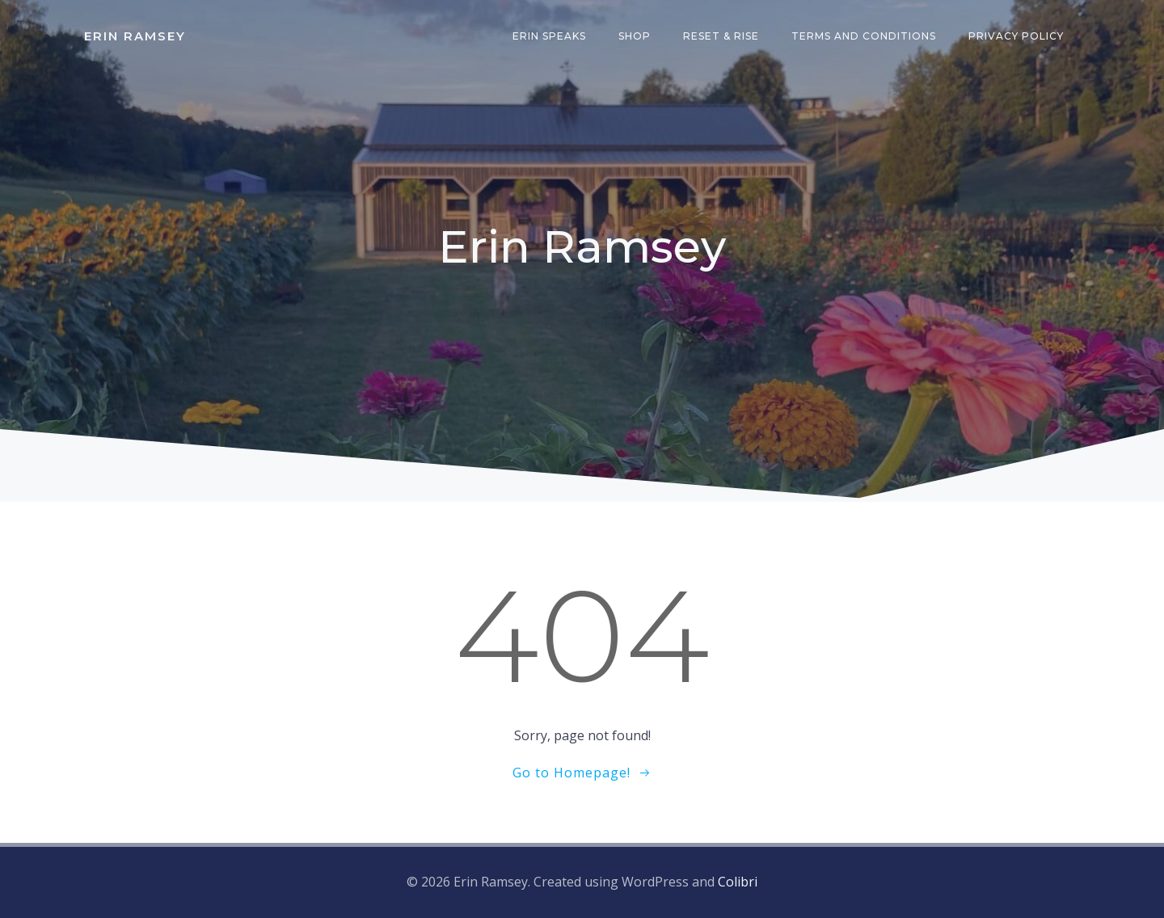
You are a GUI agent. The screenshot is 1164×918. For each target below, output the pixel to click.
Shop (634, 36)
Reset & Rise (721, 36)
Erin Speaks (549, 36)
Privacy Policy (1016, 36)
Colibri (737, 882)
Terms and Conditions (863, 36)
